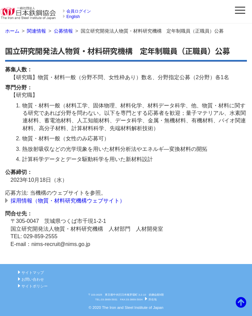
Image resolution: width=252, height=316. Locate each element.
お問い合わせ (32, 279)
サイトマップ (32, 272)
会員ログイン (78, 11)
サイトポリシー (34, 286)
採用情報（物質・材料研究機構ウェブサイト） (68, 201)
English (73, 16)
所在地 (152, 299)
